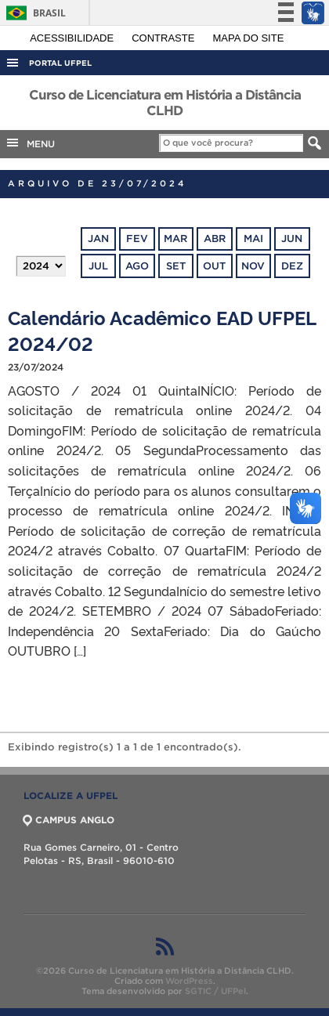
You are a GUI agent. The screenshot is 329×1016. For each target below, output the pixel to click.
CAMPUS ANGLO (69, 820)
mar (175, 238)
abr (215, 238)
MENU (30, 142)
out (214, 266)
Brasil (33, 13)
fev (137, 238)
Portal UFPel (60, 63)
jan (98, 238)
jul (98, 266)
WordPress (189, 980)
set (176, 266)
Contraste (164, 38)
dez (292, 266)
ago (137, 266)
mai (253, 238)
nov (253, 266)
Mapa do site (248, 38)
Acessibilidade (73, 38)
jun (291, 238)
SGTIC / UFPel (215, 991)
